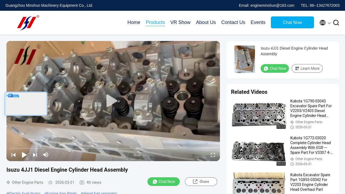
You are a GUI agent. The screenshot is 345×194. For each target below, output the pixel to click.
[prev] (13, 155)
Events (258, 22)
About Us (206, 22)
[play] (113, 101)
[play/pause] (24, 155)
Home (133, 22)
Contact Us (233, 22)
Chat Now (292, 22)
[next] (35, 155)
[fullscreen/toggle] (213, 155)
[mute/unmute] (45, 155)
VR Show (180, 22)
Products (155, 22)
